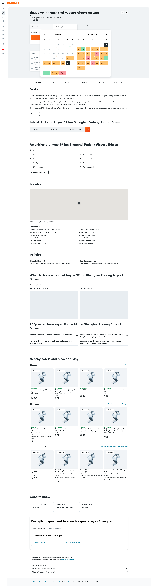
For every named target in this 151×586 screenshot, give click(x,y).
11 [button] (72, 49)
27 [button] (49, 63)
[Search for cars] (3, 17)
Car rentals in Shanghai (71, 540)
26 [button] (44, 63)
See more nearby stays (121, 365)
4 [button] (72, 45)
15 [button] (58, 54)
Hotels (41, 582)
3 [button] (67, 45)
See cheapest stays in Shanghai (118, 404)
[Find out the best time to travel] (3, 34)
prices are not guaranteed (68, 559)
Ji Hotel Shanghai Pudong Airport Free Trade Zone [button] (65, 471)
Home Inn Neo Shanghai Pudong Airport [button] (41, 391)
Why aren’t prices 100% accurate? (80, 572)
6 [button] (49, 49)
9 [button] (63, 49)
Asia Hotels (48, 582)
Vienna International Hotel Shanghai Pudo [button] (115, 471)
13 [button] (49, 54)
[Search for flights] (3, 9)
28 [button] (54, 63)
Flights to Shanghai (39, 540)
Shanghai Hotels (68, 582)
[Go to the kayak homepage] (13, 3)
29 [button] (58, 63)
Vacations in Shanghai (100, 540)
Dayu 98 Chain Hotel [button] (86, 390)
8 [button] (58, 49)
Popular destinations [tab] (54, 528)
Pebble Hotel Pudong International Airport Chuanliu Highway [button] (91, 430)
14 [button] (54, 54)
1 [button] (58, 45)
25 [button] (72, 58)
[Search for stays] (3, 13)
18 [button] (72, 54)
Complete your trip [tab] (39, 528)
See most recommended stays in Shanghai (114, 446)
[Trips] (3, 44)
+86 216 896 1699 (35, 20)
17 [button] (67, 54)
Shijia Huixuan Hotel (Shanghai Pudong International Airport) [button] (65, 391)
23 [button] (63, 58)
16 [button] (63, 54)
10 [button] (68, 49)
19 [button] (44, 58)
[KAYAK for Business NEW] (3, 38)
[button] (3, 3)
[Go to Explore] (3, 26)
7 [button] (53, 49)
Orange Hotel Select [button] (86, 470)
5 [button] (44, 49)
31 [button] (67, 63)
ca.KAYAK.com (33, 582)
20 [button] (49, 58)
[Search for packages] (3, 21)
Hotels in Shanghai (39, 543)
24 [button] (68, 58)
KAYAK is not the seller (80, 565)
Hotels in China (57, 582)
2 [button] (63, 45)
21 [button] (54, 58)
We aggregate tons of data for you (80, 568)
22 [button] (58, 58)
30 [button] (63, 63)
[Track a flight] (3, 30)
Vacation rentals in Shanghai (72, 543)
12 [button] (44, 54)
